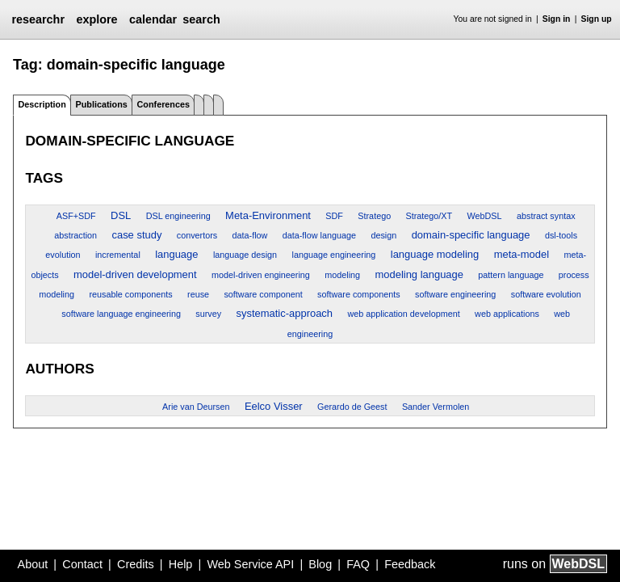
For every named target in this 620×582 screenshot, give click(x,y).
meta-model (521, 254)
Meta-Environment (268, 215)
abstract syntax (546, 216)
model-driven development (135, 274)
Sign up (596, 19)
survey (208, 313)
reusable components (130, 294)
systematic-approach (285, 313)
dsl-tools (561, 235)
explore (96, 19)
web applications (507, 313)
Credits (135, 564)
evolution (62, 254)
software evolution (546, 294)
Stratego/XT (429, 216)
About (33, 564)
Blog (320, 564)
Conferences (163, 104)
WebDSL (484, 216)
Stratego (374, 216)
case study (136, 235)
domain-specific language (471, 235)
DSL (121, 215)
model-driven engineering (261, 275)
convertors (197, 235)
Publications (102, 104)
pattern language (510, 275)
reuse (198, 294)
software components (358, 294)
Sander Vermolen (435, 406)
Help (181, 564)
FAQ (358, 564)
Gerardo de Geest (352, 406)
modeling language (419, 274)
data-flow (250, 235)
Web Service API (250, 564)
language (176, 254)
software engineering (455, 294)
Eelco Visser (274, 406)
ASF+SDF (76, 216)
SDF (334, 216)
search (201, 19)
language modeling (435, 254)
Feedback (409, 564)
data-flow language (319, 235)
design (383, 235)
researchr (38, 19)
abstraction (75, 235)
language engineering (334, 254)
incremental (117, 254)
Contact (82, 564)
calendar (153, 19)
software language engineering (121, 313)
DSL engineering (178, 216)
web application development (403, 313)
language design (245, 254)
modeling (342, 275)
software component (263, 294)
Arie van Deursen (195, 406)
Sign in (556, 19)
